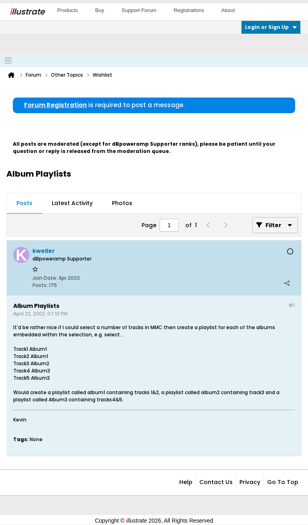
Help (185, 482)
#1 (291, 305)
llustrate (27, 11)
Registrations (189, 10)
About (228, 10)
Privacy (249, 482)
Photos (122, 203)
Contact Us (216, 482)
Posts (24, 203)
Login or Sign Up (271, 27)
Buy (99, 10)
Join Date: (44, 278)
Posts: (40, 285)
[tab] (24, 203)
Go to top (282, 482)
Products (67, 10)
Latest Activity (72, 203)
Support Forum (139, 10)
